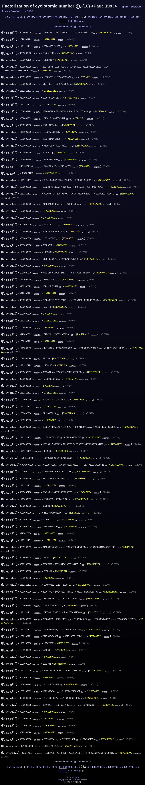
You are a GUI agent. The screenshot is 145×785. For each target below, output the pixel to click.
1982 (76, 17)
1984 (89, 17)
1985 (94, 17)
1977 (49, 17)
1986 (99, 17)
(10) (9, 32)
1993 (137, 17)
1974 (33, 17)
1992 (131, 17)
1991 (126, 17)
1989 (115, 17)
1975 (38, 17)
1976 (43, 17)
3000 (70, 21)
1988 (110, 17)
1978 (54, 17)
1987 (105, 17)
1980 (65, 17)
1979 (59, 17)
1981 (70, 17)
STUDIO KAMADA (11, 11)
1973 (27, 17)
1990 (121, 17)
